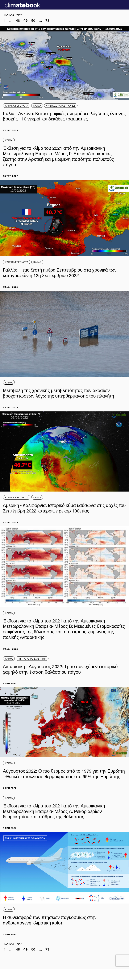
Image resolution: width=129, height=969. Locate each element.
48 (18, 20)
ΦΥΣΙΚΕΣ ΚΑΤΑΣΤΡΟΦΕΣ (60, 105)
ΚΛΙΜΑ (37, 105)
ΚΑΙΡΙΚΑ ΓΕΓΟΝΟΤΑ (16, 105)
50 (33, 20)
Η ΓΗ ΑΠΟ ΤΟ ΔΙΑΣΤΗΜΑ (32, 658)
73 (47, 20)
